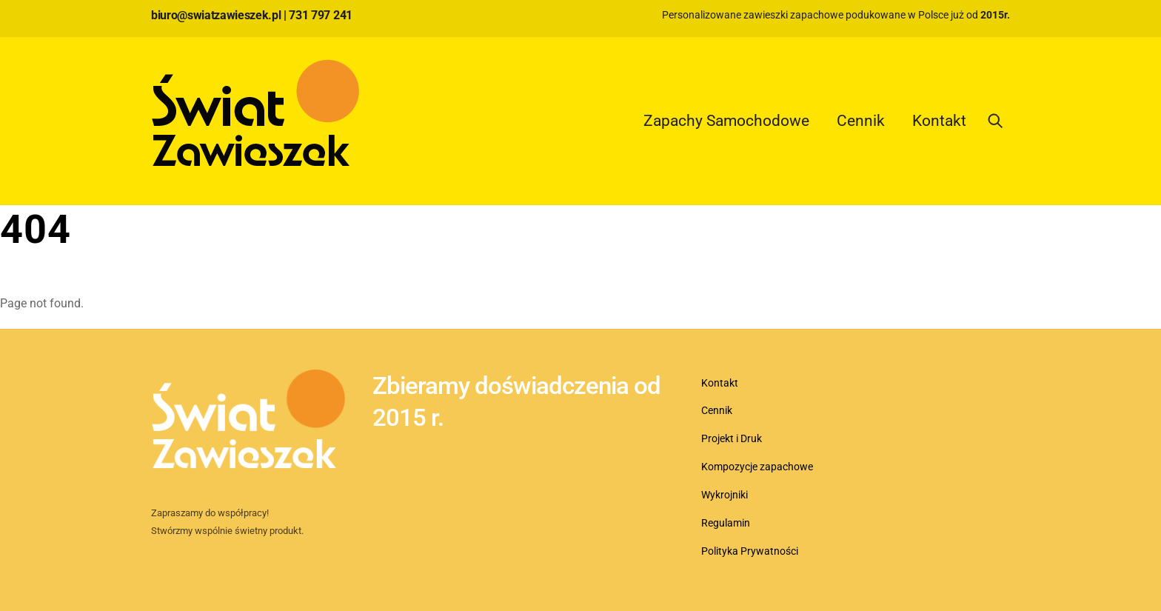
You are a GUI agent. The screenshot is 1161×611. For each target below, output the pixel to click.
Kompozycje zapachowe (757, 467)
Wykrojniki (724, 495)
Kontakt (939, 121)
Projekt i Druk (731, 439)
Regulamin (725, 523)
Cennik (861, 121)
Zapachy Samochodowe (726, 121)
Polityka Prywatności (749, 551)
